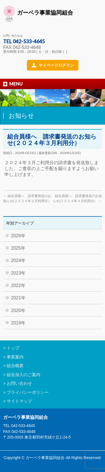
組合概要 (15, 365)
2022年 (18, 285)
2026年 (18, 235)
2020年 (18, 310)
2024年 (18, 260)
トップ (13, 347)
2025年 (18, 248)
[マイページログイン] (52, 65)
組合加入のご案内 (23, 374)
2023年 (18, 273)
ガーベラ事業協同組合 (38, 13)
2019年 (18, 322)
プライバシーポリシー (28, 392)
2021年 (18, 297)
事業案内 (15, 356)
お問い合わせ (19, 383)
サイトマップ (19, 401)
